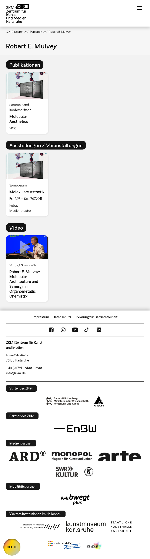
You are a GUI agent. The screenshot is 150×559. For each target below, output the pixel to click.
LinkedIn (99, 330)
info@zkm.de (16, 373)
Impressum (41, 317)
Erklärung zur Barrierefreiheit (95, 317)
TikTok (87, 330)
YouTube (75, 330)
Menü (140, 8)
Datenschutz (62, 317)
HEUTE (12, 547)
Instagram (63, 330)
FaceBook (51, 330)
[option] (28, 103)
